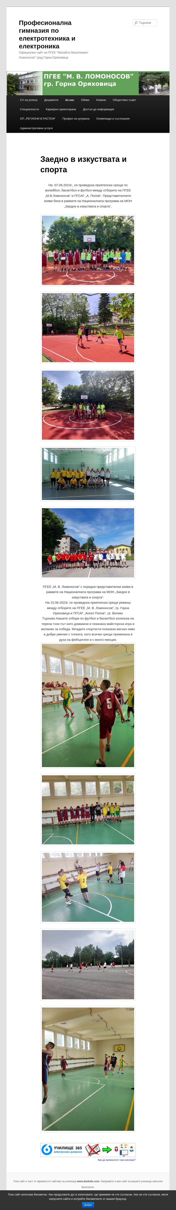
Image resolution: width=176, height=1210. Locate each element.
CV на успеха (28, 100)
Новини (101, 100)
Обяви (85, 100)
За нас (69, 100)
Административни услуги (36, 128)
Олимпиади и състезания (113, 118)
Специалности (29, 109)
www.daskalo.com (88, 1181)
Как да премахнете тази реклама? (117, 1160)
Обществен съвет (124, 100)
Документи (51, 100)
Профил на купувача (76, 118)
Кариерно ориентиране (61, 109)
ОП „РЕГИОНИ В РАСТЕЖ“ (38, 118)
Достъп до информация (98, 109)
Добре (88, 1205)
